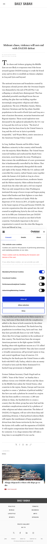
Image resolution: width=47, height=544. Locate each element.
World (11, 510)
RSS (42, 538)
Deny (23, 311)
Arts (35, 513)
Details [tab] (23, 237)
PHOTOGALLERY (12, 489)
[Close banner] (44, 232)
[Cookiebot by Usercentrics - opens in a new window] (31, 232)
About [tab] (38, 237)
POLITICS (11, 506)
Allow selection (23, 305)
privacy (13, 538)
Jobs (5, 538)
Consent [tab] (8, 237)
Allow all (23, 299)
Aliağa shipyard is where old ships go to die (22, 484)
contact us (33, 538)
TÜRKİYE (35, 506)
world (4, 454)
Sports (12, 517)
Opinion (35, 517)
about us (22, 538)
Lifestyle (12, 513)
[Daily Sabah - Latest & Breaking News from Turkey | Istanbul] (23, 4)
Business (35, 510)
